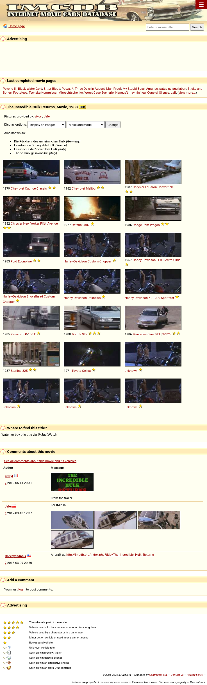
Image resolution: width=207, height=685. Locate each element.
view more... (187, 92)
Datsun (77, 225)
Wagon (155, 225)
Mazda (76, 334)
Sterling (16, 371)
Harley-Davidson (75, 261)
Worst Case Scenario (99, 92)
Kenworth (17, 334)
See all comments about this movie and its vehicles (40, 461)
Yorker (34, 223)
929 (84, 334)
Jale (47, 116)
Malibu (90, 188)
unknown (131, 371)
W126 (166, 334)
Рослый (67, 89)
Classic (42, 188)
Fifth (43, 223)
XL (150, 298)
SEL (158, 334)
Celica (86, 371)
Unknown (94, 298)
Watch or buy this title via (29, 435)
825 (25, 371)
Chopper (105, 261)
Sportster (167, 298)
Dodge (137, 225)
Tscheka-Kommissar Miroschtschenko (56, 92)
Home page (16, 26)
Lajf (173, 92)
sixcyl (38, 116)
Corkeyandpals (15, 556)
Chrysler (138, 187)
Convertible (166, 187)
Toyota (76, 371)
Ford (14, 261)
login (22, 589)
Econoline (25, 261)
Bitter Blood (52, 89)
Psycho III (10, 89)
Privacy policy (195, 674)
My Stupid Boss (134, 89)
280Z (86, 225)
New (26, 223)
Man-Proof (113, 89)
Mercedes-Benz (143, 334)
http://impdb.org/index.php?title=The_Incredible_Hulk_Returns (110, 555)
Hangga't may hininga (130, 92)
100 (30, 334)
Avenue (52, 223)
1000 (156, 298)
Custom (93, 261)
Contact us (177, 674)
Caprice (30, 188)
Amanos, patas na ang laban (166, 89)
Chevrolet (17, 188)
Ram (146, 225)
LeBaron (151, 187)
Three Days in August (90, 89)
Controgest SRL (158, 674)
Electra (167, 260)
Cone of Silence (158, 92)
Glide (177, 260)
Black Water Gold (30, 89)
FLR (159, 260)
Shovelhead (35, 296)
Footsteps (20, 92)
